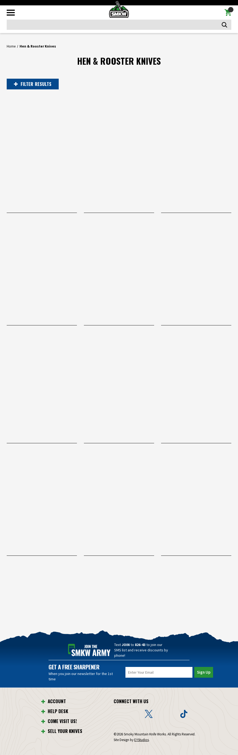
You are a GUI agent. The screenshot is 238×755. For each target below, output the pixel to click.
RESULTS (32, 84)
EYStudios (141, 740)
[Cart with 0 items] (228, 12)
